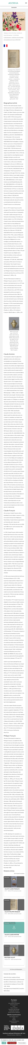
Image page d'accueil (14, 1010)
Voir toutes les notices (19, 873)
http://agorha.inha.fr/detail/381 (11, 988)
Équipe (14, 1019)
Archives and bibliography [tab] (16, 969)
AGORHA (13, 3)
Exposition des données (14, 1009)
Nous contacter (14, 1007)
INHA (14, 1018)
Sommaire (14, 7)
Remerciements (14, 1004)
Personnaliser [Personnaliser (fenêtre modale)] (22, 1043)
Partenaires (14, 1022)
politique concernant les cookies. (9, 1041)
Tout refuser (12, 1043)
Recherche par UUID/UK (14, 1012)
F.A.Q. (14, 1006)
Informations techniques (14, 1003)
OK (3, 1043)
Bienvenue (14, 1001)
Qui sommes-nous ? (14, 1016)
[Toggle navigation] (26, 3)
